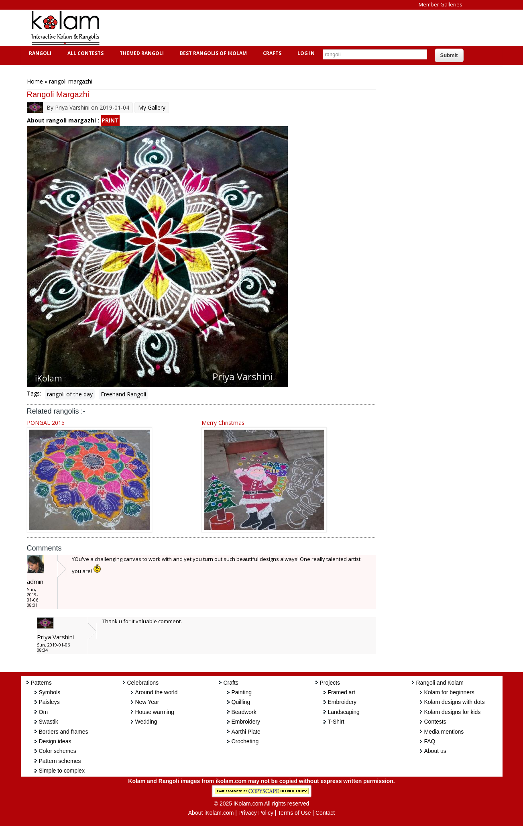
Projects (330, 682)
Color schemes (57, 751)
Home (35, 81)
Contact (325, 813)
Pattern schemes (60, 761)
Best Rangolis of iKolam (212, 53)
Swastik (48, 721)
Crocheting (245, 741)
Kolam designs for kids (452, 712)
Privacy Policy (255, 813)
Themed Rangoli (141, 53)
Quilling (241, 702)
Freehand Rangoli (123, 394)
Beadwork (244, 712)
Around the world (156, 692)
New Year (147, 702)
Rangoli (39, 53)
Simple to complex (62, 770)
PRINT (110, 120)
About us (435, 751)
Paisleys (49, 702)
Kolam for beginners (449, 692)
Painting (242, 692)
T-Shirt (336, 721)
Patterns (41, 682)
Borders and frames (63, 731)
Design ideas (55, 741)
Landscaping (344, 712)
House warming (154, 712)
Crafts (271, 53)
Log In (306, 53)
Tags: (34, 393)
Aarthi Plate (246, 731)
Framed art (341, 692)
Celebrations (143, 682)
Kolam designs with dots (454, 702)
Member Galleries (440, 4)
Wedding (146, 721)
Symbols (50, 692)
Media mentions (444, 731)
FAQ (429, 741)
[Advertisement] (255, 28)
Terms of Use (294, 813)
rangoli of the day (70, 394)
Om (43, 712)
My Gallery (151, 107)
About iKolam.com (211, 813)
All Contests (84, 53)
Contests (435, 721)
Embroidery (246, 721)
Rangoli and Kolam (440, 682)
